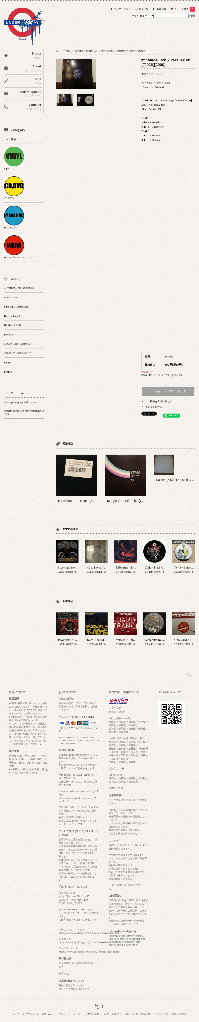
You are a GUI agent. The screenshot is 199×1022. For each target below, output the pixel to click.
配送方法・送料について (125, 1014)
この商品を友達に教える (158, 401)
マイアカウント (122, 9)
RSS (174, 1014)
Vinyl (68, 50)
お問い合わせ (49, 1014)
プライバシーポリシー (70, 1014)
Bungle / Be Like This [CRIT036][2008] (135, 501)
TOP (58, 50)
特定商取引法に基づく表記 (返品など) (161, 375)
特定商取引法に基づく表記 (154, 1014)
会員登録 (161, 9)
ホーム (16, 1014)
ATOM (182, 1014)
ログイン (143, 9)
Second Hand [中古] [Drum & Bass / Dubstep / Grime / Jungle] (110, 50)
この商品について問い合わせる (168, 391)
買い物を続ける (153, 406)
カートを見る (184, 9)
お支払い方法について (97, 1014)
